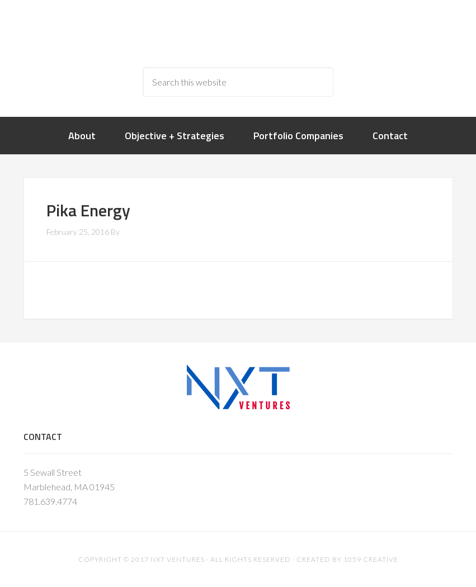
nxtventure (238, 33)
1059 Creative (370, 559)
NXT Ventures (177, 559)
